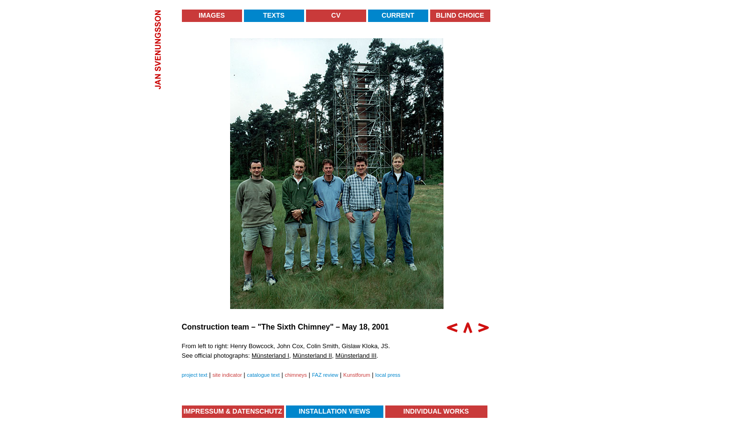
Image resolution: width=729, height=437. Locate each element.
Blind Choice (460, 15)
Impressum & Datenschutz (232, 411)
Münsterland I (270, 355)
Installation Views (334, 411)
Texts (274, 15)
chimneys (295, 375)
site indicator (227, 375)
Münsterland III (356, 355)
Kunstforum (356, 375)
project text (195, 375)
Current (397, 15)
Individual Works (436, 411)
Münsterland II (312, 355)
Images (212, 15)
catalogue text (263, 375)
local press (388, 375)
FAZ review (325, 375)
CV (335, 15)
